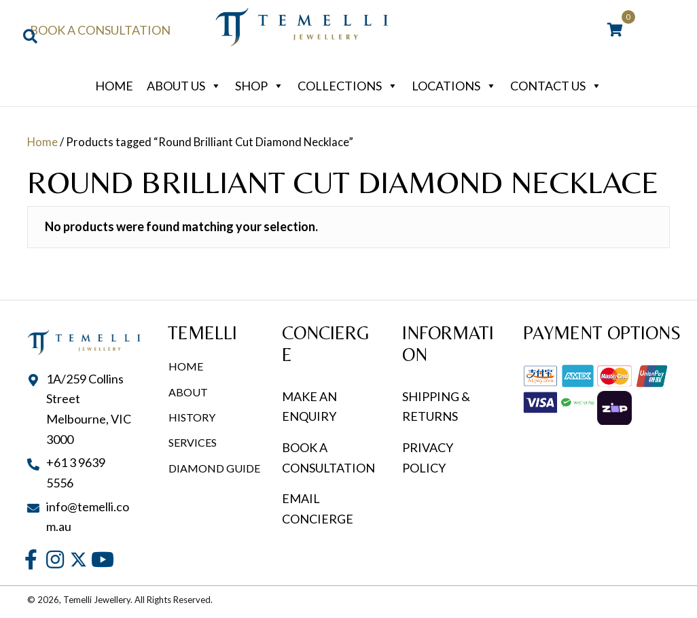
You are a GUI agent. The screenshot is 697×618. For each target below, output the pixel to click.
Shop (259, 85)
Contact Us (556, 85)
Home (114, 85)
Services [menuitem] (192, 442)
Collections (348, 85)
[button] (30, 559)
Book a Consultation (100, 29)
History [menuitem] (191, 417)
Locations (454, 85)
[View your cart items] (615, 30)
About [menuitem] (188, 391)
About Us (184, 85)
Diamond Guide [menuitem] (214, 468)
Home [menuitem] (185, 366)
